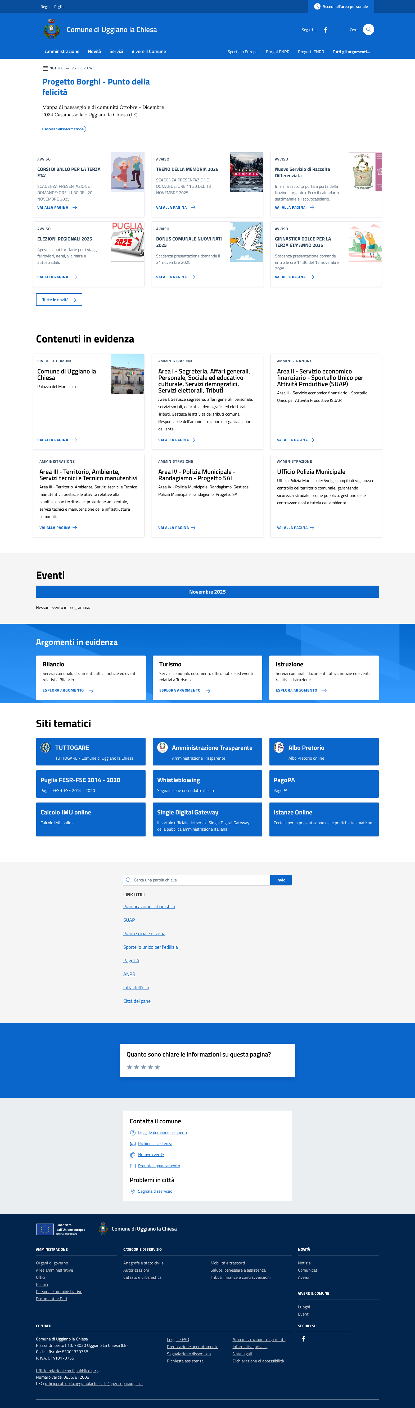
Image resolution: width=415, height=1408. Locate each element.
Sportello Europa (243, 51)
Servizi (116, 51)
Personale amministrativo (59, 1291)
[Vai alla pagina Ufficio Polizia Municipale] (297, 525)
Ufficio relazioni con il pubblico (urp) (68, 1370)
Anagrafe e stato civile (143, 1263)
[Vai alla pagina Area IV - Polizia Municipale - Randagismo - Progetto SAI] (178, 525)
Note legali (242, 1354)
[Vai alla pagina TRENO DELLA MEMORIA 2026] (175, 205)
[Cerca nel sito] (368, 29)
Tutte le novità (59, 299)
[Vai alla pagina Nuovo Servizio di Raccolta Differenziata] (294, 205)
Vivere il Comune (149, 51)
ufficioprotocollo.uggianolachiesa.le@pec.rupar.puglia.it (94, 1383)
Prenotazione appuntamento (192, 1346)
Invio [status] (281, 880)
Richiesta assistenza (185, 1361)
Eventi (304, 1314)
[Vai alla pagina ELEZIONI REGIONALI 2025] (56, 275)
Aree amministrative (54, 1270)
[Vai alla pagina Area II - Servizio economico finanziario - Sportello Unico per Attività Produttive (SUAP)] (297, 438)
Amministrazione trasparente (259, 1339)
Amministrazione (62, 51)
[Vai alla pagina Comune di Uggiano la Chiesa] (56, 438)
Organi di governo (52, 1263)
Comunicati (308, 1270)
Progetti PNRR (311, 51)
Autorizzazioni (136, 1270)
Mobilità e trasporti (228, 1263)
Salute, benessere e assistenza (238, 1270)
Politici (42, 1284)
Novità (94, 51)
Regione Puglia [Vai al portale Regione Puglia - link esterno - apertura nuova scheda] (52, 6)
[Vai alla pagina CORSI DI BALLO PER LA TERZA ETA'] (56, 205)
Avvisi (303, 1277)
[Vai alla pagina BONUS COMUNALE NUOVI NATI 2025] (175, 275)
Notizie (304, 1263)
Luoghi (304, 1307)
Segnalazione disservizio (189, 1354)
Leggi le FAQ (178, 1339)
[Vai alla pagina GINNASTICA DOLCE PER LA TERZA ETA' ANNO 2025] (294, 275)
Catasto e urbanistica (142, 1277)
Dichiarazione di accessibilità (258, 1361)
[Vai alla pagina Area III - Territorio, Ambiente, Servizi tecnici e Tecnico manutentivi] (59, 525)
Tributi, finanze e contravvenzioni (241, 1277)
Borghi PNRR (278, 51)
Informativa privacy (250, 1346)
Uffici (40, 1277)
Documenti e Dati (51, 1298)
